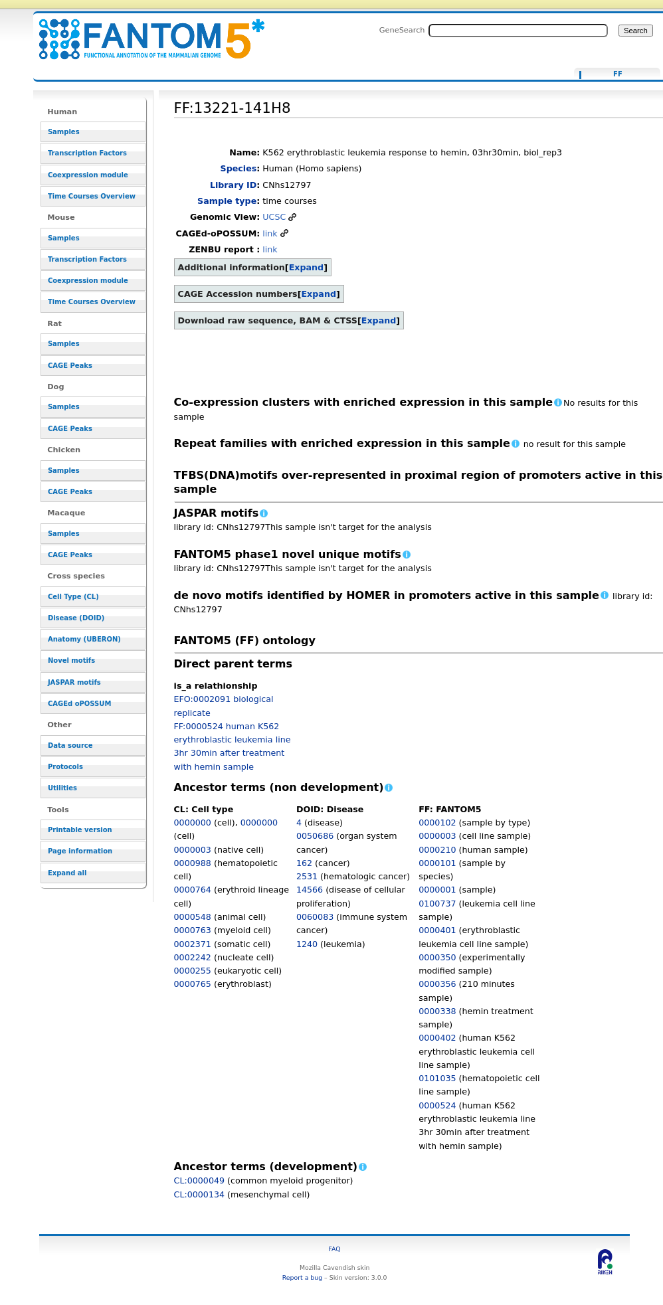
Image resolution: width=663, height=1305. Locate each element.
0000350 (437, 957)
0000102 (437, 822)
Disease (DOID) (76, 618)
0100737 (437, 904)
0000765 (192, 984)
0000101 (437, 863)
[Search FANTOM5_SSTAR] (518, 30)
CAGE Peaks (70, 365)
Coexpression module (88, 175)
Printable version (80, 829)
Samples (64, 131)
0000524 (437, 1105)
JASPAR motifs (74, 682)
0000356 (437, 984)
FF (617, 74)
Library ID (233, 185)
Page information (80, 851)
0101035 (437, 1078)
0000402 (437, 1038)
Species (239, 168)
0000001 (437, 890)
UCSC (274, 217)
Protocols (65, 766)
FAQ (335, 1249)
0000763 (192, 930)
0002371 (192, 944)
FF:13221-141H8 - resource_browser (143, 31)
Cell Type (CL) (73, 596)
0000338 (437, 1011)
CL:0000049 (199, 1180)
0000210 (437, 850)
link (269, 233)
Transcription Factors (87, 153)
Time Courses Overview (92, 196)
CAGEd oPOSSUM (79, 703)
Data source (70, 745)
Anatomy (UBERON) (84, 639)
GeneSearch (402, 30)
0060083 (314, 917)
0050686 (314, 836)
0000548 (192, 917)
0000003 (192, 850)
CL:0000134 (199, 1194)
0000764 (192, 890)
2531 (307, 876)
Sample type (226, 201)
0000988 (192, 863)
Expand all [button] (67, 873)
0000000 (192, 822)
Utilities (62, 788)
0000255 (192, 971)
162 (304, 863)
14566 (309, 890)
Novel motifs (71, 660)
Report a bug (302, 1277)
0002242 (192, 957)
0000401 (437, 930)
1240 (307, 944)
